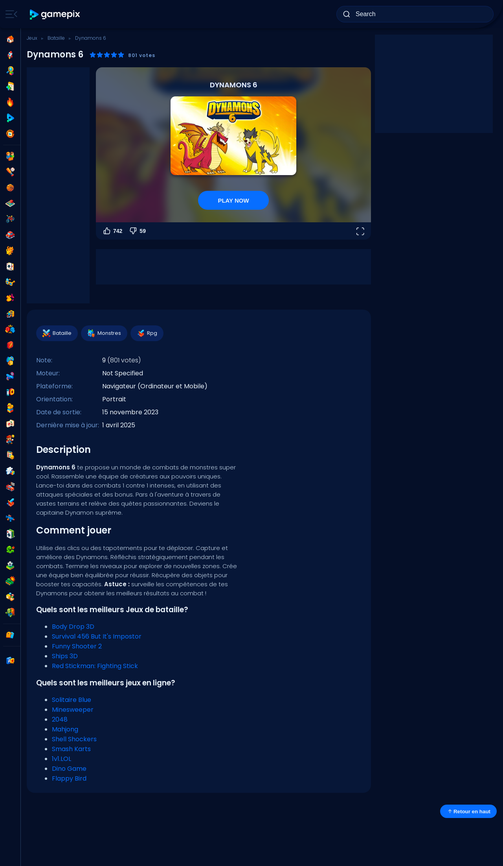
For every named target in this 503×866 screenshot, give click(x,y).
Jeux (32, 38)
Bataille (56, 38)
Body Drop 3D (73, 626)
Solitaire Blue (71, 699)
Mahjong (65, 729)
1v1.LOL (61, 758)
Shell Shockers (74, 739)
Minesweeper (73, 709)
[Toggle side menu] (10, 14)
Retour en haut (468, 811)
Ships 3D (65, 656)
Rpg (146, 333)
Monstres (103, 333)
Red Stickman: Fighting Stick (95, 665)
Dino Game (69, 768)
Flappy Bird (69, 778)
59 (137, 231)
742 (112, 231)
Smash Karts (71, 748)
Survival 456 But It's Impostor (96, 636)
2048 (60, 719)
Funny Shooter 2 (77, 646)
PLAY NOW (233, 200)
